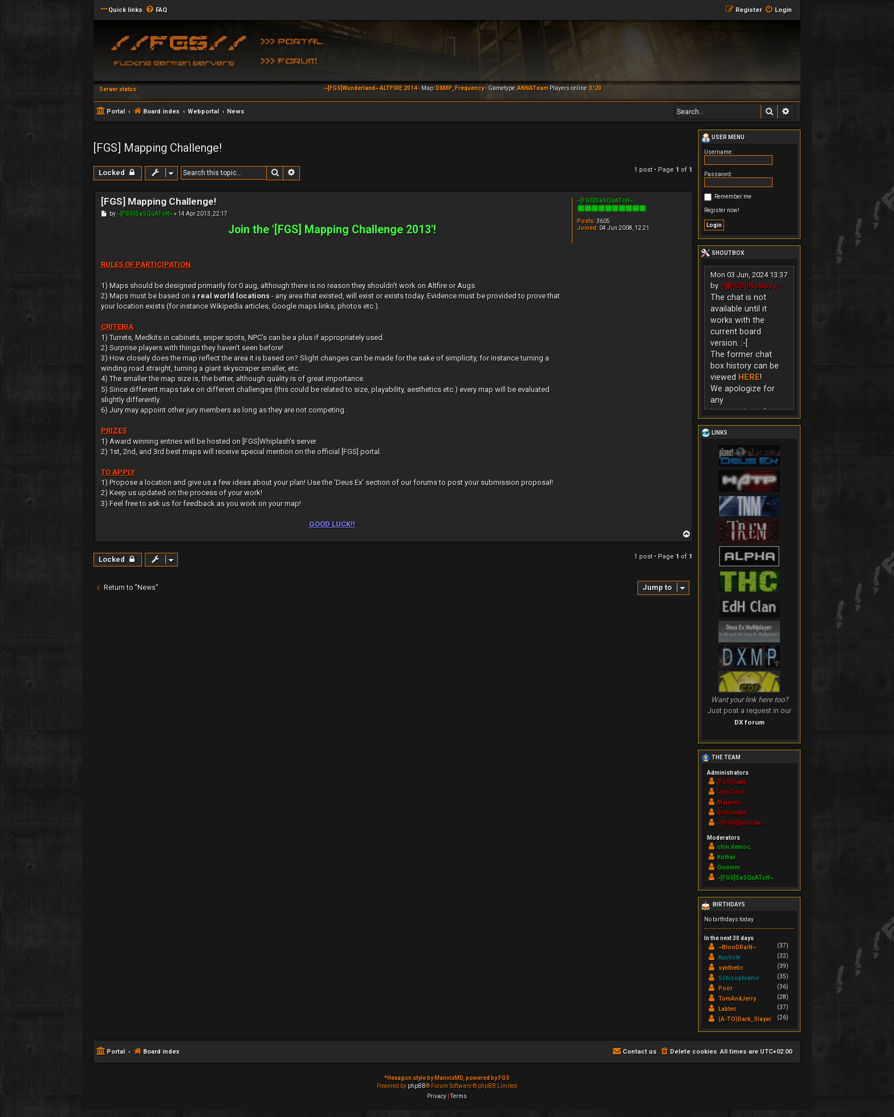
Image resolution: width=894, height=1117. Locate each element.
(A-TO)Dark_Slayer (744, 1019)
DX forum (749, 722)
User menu (723, 138)
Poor (725, 988)
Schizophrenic (738, 978)
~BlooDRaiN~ (737, 947)
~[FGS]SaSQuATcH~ (605, 200)
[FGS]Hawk (732, 782)
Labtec (727, 1009)
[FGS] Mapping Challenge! (158, 148)
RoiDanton (732, 813)
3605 (603, 221)
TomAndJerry (737, 998)
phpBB (417, 1086)
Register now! (721, 210)
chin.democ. (734, 847)
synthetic (730, 968)
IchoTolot (731, 792)
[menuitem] (156, 10)
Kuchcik (729, 957)
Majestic (729, 802)
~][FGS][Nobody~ (751, 285)
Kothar (726, 857)
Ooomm (728, 867)
